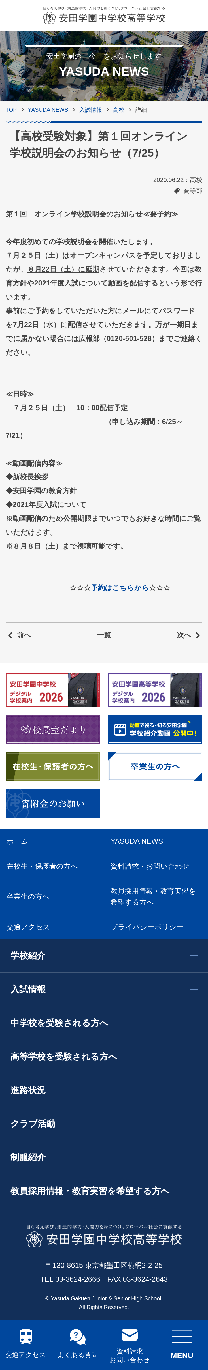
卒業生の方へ (28, 896)
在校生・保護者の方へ (42, 866)
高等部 (193, 190)
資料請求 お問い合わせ (130, 1356)
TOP (11, 110)
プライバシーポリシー (147, 927)
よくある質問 (78, 1355)
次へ (184, 635)
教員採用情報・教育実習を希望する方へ (153, 896)
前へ (24, 635)
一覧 (104, 635)
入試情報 (90, 110)
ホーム (17, 841)
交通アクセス (26, 1354)
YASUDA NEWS (48, 110)
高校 (118, 110)
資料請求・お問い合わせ (150, 866)
